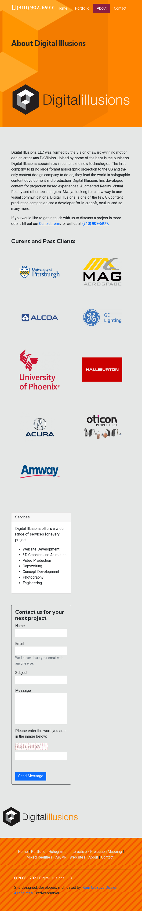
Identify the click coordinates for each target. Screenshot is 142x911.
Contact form (49, 223)
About (101, 8)
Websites (77, 857)
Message (23, 690)
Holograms (57, 851)
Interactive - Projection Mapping (95, 851)
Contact (120, 8)
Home (62, 8)
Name (20, 626)
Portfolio (82, 8)
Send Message (30, 776)
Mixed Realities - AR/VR (46, 857)
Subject (21, 672)
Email (19, 643)
